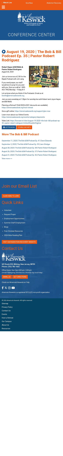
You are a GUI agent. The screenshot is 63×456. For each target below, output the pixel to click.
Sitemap (5, 303)
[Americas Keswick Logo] (32, 19)
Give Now (29, 3)
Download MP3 (24, 127)
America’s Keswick (13, 300)
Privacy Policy (7, 307)
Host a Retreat (7, 318)
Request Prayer (10, 214)
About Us (5, 325)
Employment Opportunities (14, 219)
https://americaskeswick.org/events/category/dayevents (23, 117)
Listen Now (9, 127)
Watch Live (7, 3)
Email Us (6, 277)
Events (4, 314)
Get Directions (20, 277)
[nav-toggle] (3, 8)
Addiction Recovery (54, 3)
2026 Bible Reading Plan (13, 235)
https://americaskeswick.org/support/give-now (32, 111)
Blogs (6, 227)
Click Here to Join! (11, 196)
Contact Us (12, 248)
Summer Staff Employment (14, 223)
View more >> (7, 159)
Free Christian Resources (13, 231)
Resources (6, 328)
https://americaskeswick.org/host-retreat (17, 108)
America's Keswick (8, 292)
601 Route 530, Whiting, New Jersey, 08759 (18, 264)
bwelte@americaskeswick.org (13, 96)
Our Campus (7, 321)
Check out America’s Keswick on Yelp (15, 282)
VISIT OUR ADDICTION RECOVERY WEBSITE (19, 242)
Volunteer (8, 210)
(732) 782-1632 (13, 267)
